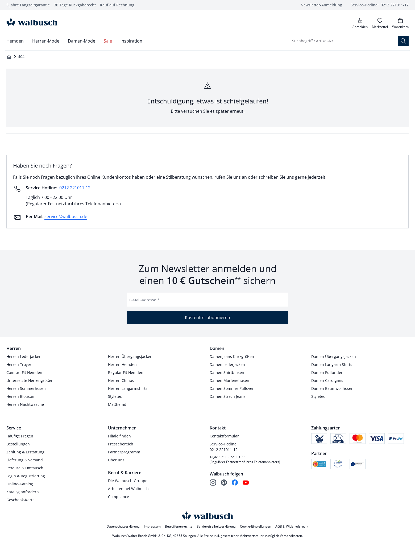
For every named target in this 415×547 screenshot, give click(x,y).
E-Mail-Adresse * (144, 299)
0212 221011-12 (74, 188)
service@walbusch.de (65, 216)
